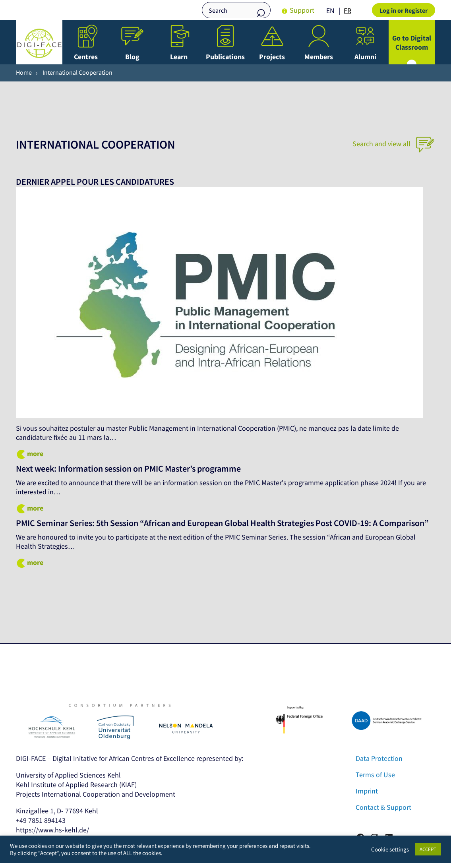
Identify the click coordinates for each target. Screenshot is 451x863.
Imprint (367, 801)
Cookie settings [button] (390, 849)
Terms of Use (375, 784)
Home (24, 72)
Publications (225, 56)
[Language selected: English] (340, 10)
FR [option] (347, 10)
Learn (179, 56)
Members (318, 56)
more (35, 453)
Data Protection (379, 768)
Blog (132, 56)
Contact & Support (383, 817)
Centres (86, 56)
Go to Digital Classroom (411, 42)
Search (261, 11)
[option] (347, 10)
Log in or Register (403, 10)
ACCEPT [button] (428, 849)
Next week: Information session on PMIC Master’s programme (136, 468)
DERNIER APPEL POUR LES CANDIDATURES (99, 181)
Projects (272, 56)
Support (302, 10)
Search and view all (393, 143)
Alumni (365, 56)
